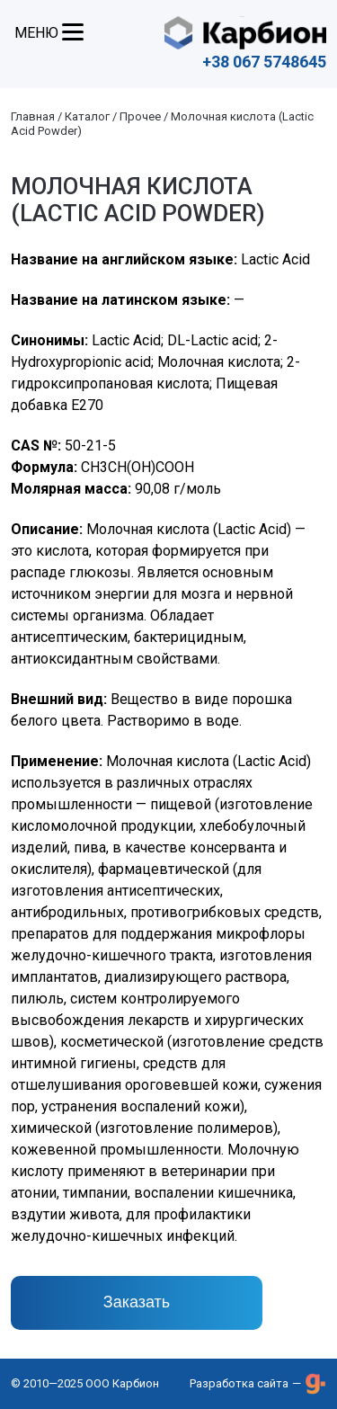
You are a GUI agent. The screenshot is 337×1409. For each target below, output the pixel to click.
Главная (33, 116)
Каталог (87, 116)
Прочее (140, 116)
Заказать (136, 1302)
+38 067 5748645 (264, 61)
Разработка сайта (239, 1383)
